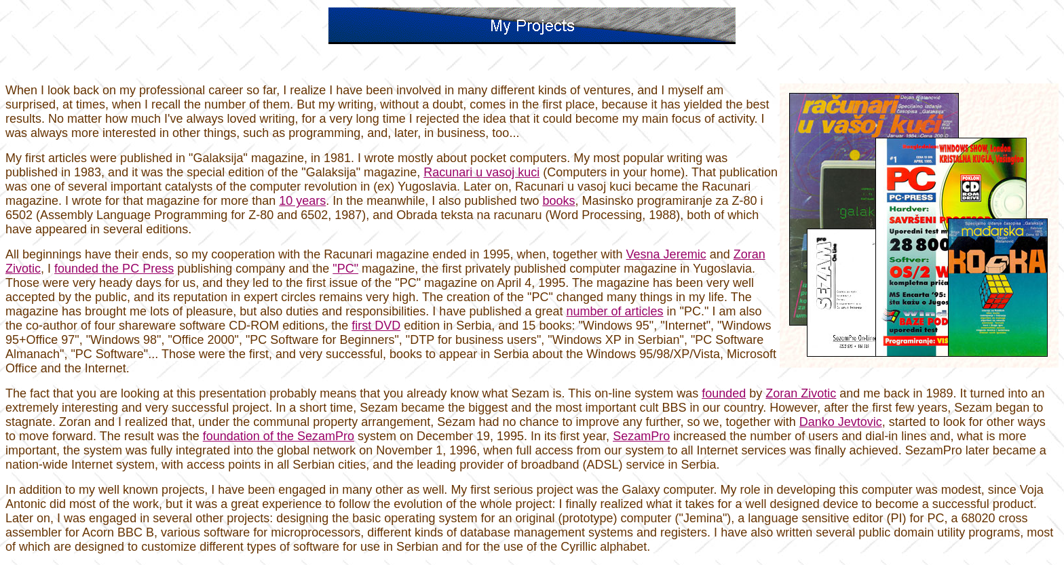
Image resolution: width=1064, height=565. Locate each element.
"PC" (345, 268)
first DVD (376, 325)
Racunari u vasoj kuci (481, 172)
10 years (302, 201)
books (558, 201)
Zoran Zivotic (800, 393)
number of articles (615, 311)
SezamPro (641, 436)
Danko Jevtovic (840, 422)
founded (724, 393)
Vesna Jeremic (666, 254)
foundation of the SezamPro (278, 436)
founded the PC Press (114, 268)
